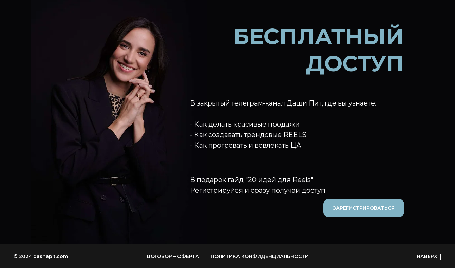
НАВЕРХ (429, 256)
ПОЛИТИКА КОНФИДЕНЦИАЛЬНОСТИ (260, 256)
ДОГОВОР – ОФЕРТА (172, 256)
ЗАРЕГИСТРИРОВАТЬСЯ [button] (364, 208)
